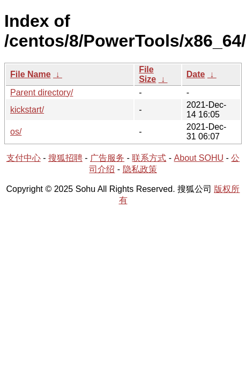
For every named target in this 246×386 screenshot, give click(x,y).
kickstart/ (27, 109)
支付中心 (23, 157)
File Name (30, 74)
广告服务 (107, 157)
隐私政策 (140, 169)
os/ (15, 131)
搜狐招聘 (65, 157)
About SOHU (198, 157)
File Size (147, 74)
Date (196, 74)
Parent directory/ (41, 92)
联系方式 (149, 157)
